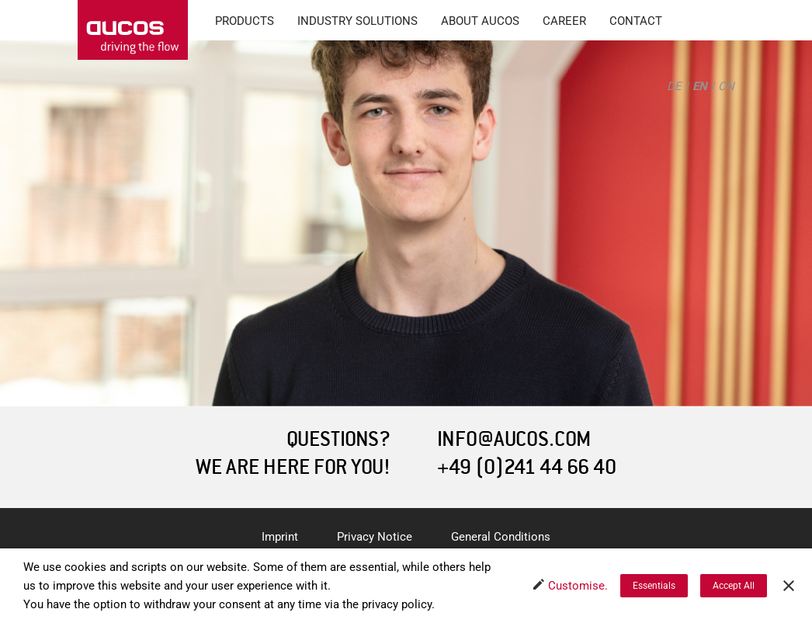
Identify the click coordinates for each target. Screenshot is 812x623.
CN (726, 86)
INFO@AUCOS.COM (514, 439)
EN (699, 86)
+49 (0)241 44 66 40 (526, 467)
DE (674, 86)
